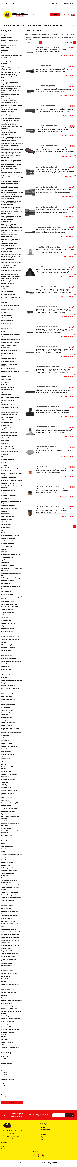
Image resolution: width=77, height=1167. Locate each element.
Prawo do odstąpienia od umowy (49, 1132)
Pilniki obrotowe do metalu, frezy (11, 568)
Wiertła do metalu (7, 318)
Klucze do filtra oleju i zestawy (10, 1018)
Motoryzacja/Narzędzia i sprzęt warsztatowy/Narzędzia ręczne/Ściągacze (11, 61)
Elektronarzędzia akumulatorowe (11, 589)
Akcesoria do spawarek (8, 495)
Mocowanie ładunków (8, 538)
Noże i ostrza (5, 440)
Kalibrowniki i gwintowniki (9, 432)
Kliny (2, 530)
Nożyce (3, 549)
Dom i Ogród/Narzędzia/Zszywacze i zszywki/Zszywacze (10, 82)
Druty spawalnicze (7, 987)
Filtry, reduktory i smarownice (10, 645)
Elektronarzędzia (8, 25)
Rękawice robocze (7, 309)
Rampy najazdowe (7, 1042)
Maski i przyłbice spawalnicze (10, 984)
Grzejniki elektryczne (7, 601)
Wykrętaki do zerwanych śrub (10, 554)
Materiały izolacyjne (7, 970)
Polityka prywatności (46, 1137)
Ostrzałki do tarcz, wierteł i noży (11, 688)
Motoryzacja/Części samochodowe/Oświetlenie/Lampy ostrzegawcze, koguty (12, 192)
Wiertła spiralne (6, 787)
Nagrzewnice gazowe (7, 565)
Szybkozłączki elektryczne (9, 868)
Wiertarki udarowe (7, 631)
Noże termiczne (6, 751)
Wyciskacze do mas (7, 674)
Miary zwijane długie (7, 516)
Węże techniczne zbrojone (9, 1045)
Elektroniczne (5, 865)
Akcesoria (4, 465)
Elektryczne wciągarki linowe (10, 937)
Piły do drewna (5, 821)
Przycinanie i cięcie (7, 328)
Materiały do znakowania (9, 435)
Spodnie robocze (6, 849)
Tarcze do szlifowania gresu (10, 1047)
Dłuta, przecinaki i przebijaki (10, 342)
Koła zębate (5, 903)
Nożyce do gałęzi (6, 655)
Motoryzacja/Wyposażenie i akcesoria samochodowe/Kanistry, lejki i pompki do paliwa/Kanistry (11, 276)
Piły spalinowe (5, 707)
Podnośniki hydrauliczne (8, 281)
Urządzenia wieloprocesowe (10, 1029)
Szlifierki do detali (6, 519)
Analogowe (4, 720)
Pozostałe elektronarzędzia (9, 803)
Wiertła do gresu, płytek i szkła (10, 334)
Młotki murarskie (6, 326)
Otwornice (4, 570)
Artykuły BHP (5, 617)
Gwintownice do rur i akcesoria (10, 932)
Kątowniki (4, 302)
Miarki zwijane (5, 513)
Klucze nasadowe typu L (8, 699)
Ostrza (3, 532)
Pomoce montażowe (7, 1021)
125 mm (3, 764)
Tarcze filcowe (5, 782)
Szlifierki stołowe (6, 948)
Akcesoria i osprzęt (24, 25)
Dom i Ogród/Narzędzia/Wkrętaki (11, 105)
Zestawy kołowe (6, 878)
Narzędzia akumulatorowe (9, 449)
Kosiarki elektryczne (7, 400)
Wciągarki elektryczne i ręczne (10, 934)
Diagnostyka (5, 498)
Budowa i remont (6, 323)
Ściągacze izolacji (6, 394)
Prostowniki (5, 562)
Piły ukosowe (5, 740)
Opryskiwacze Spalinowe (9, 508)
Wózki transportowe (7, 374)
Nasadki (3, 702)
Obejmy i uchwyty (6, 797)
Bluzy (3, 843)
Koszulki (3, 642)
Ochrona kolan (5, 976)
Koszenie (4, 672)
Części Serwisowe (6, 725)
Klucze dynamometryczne (9, 749)
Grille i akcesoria (6, 738)
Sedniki (3, 981)
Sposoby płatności (45, 1129)
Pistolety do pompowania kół (10, 940)
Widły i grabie (5, 527)
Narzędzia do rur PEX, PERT (9, 607)
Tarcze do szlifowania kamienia (11, 897)
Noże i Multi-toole (6, 470)
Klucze (3, 410)
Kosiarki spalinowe (7, 291)
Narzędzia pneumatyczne (9, 774)
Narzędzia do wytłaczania (9, 973)
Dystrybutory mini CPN (8, 921)
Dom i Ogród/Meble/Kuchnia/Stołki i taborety (10, 94)
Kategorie (4, 35)
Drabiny (3, 857)
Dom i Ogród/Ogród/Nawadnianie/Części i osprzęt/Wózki (12, 67)
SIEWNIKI (4, 995)
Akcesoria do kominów (8, 664)
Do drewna (4, 356)
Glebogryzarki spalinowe (8, 693)
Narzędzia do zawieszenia (9, 746)
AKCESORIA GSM (6, 835)
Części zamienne (6, 743)
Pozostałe (4, 53)
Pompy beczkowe (6, 918)
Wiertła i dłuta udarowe (8, 658)
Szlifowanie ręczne (7, 862)
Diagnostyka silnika (7, 951)
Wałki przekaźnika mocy (8, 289)
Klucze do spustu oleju (8, 1016)
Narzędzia (37, 25)
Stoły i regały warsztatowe (9, 407)
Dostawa (42, 1127)
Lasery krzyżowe (6, 379)
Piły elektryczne (6, 591)
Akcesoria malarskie (7, 543)
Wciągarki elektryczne (8, 294)
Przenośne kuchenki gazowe (10, 535)
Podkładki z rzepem (7, 384)
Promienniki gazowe (7, 989)
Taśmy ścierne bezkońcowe (9, 892)
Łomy (3, 998)
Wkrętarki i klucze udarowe (9, 779)
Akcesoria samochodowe (9, 350)
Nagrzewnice (5, 511)
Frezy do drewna (6, 979)
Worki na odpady (6, 438)
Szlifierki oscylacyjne (7, 612)
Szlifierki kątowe (6, 376)
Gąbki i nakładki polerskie (9, 895)
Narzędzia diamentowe (8, 992)
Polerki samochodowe (8, 722)
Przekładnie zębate (7, 905)
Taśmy (3, 634)
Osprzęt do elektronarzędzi (10, 40)
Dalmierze (4, 1039)
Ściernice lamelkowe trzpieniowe (11, 854)
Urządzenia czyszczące (8, 477)
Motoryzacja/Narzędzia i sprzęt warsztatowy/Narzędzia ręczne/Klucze (11, 132)
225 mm (3, 761)
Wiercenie (4, 677)
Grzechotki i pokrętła (7, 353)
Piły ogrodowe (5, 382)
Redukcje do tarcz (7, 846)
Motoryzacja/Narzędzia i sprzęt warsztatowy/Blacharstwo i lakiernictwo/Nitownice (11, 138)
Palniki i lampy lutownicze (9, 604)
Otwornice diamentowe (8, 337)
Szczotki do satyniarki (8, 811)
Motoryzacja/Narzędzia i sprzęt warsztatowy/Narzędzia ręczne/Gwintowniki (11, 202)
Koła (2, 653)
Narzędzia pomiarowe (8, 685)
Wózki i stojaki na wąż (8, 490)
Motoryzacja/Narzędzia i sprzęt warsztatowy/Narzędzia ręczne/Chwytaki (11, 249)
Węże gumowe (6, 493)
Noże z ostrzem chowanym (9, 345)
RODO (41, 1139)
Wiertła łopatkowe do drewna (10, 586)
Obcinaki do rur (6, 805)
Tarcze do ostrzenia (7, 900)
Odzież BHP (57, 25)
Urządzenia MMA (6, 1026)
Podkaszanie (5, 425)
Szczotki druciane (6, 546)
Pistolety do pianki (7, 541)
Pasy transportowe (7, 417)
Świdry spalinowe (6, 696)
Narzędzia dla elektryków (9, 790)
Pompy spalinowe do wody (9, 870)
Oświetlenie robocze (7, 580)
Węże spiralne (5, 942)
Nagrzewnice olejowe (7, 483)
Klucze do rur (5, 800)
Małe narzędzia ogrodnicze (9, 451)
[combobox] (33, 42)
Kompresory (5, 286)
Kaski (2, 615)
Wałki (3, 331)
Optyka (3, 560)
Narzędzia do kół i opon (8, 623)
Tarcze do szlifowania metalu (10, 885)
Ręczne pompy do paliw (8, 929)
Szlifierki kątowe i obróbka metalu (11, 1000)
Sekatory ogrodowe (7, 320)
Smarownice (5, 776)
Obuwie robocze (6, 583)
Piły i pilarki (4, 683)
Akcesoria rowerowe (7, 459)
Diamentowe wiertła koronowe (10, 297)
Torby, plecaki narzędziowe (9, 953)
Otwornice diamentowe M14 (10, 371)
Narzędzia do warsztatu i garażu (11, 468)
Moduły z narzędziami (8, 704)
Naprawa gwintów (6, 1024)
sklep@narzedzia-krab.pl (13, 1136)
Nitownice (4, 312)
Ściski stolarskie (6, 620)
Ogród (3, 392)
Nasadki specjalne (6, 315)
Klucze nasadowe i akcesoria (10, 397)
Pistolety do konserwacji (8, 956)
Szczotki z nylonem (7, 840)
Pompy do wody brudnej (8, 358)
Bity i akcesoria (5, 462)
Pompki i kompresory (7, 361)
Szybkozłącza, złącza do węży (10, 578)
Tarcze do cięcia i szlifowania (10, 639)
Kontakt (3, 1148)
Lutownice (4, 714)
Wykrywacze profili (7, 446)
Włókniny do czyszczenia (9, 785)
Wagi (2, 626)
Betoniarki (4, 443)
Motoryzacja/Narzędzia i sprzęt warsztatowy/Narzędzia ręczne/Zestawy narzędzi (11, 100)
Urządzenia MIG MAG (7, 1032)
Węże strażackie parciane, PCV (10, 420)
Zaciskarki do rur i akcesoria (10, 915)
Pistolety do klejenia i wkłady (10, 636)
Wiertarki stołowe (6, 1003)
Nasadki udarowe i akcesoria (10, 300)
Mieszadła (4, 522)
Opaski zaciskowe (6, 814)
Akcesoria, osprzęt (7, 557)
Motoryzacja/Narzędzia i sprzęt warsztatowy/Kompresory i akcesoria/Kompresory (11, 109)
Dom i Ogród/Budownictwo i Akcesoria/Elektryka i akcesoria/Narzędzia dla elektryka (11, 225)
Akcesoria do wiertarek (8, 647)
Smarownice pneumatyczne (10, 945)
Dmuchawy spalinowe (8, 505)
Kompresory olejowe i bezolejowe (11, 680)
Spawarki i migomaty (7, 283)
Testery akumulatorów (8, 609)
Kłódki (3, 851)
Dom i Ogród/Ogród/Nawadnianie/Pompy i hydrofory (12, 177)
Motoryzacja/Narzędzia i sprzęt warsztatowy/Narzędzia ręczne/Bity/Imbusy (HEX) (11, 166)
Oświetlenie (5, 666)
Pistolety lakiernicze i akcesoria (11, 661)
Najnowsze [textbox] (29, 42)
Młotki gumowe (6, 650)
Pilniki (3, 457)
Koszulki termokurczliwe (9, 860)
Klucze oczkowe (6, 691)
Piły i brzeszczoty (6, 828)
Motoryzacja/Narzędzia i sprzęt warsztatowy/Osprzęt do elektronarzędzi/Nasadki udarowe (11, 88)
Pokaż (12, 1102)
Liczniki (3, 926)
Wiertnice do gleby (7, 594)
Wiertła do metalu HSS (8, 422)
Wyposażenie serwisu (8, 368)
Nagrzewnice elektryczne (9, 1008)
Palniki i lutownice (6, 771)
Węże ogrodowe (6, 669)
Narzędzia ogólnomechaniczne (11, 732)
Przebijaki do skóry (7, 1006)
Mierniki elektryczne (7, 628)
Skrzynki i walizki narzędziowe (10, 339)
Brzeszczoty (5, 735)
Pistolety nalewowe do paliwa (10, 923)
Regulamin (43, 1134)
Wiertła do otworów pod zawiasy (11, 480)
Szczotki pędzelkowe (7, 838)
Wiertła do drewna (7, 968)
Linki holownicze (6, 717)
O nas (3, 1146)
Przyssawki (4, 454)
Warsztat (47, 25)
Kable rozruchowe (6, 524)
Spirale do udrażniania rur (9, 808)
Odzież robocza (6, 347)
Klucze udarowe (6, 908)
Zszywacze (4, 551)
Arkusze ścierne (6, 758)
